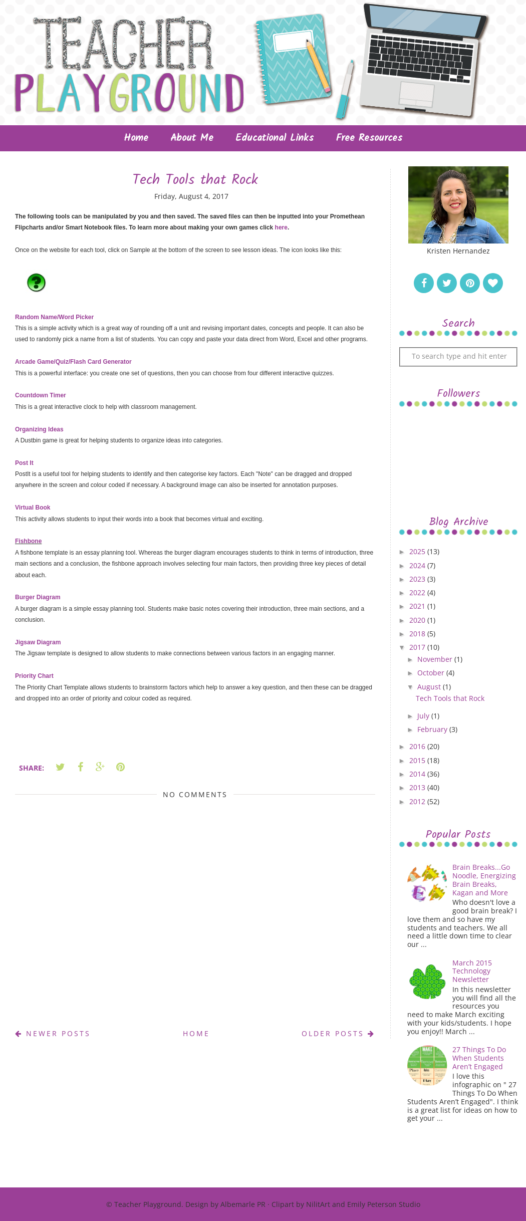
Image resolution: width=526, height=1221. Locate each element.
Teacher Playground (147, 1204)
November (435, 659)
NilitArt (318, 1204)
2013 (418, 787)
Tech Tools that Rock (450, 698)
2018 (418, 633)
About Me (191, 138)
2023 (418, 579)
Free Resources (369, 138)
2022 (418, 592)
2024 (418, 565)
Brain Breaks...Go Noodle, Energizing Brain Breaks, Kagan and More (484, 879)
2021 (418, 606)
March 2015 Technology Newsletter (472, 971)
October (431, 672)
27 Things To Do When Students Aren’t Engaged (479, 1058)
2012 (418, 801)
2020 (418, 620)
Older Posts (338, 1033)
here (281, 227)
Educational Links (274, 138)
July (424, 715)
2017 (418, 647)
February (433, 729)
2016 (418, 746)
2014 (418, 774)
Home (136, 138)
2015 (418, 760)
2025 (418, 551)
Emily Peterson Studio (383, 1204)
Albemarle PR (243, 1204)
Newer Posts (53, 1033)
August (430, 686)
